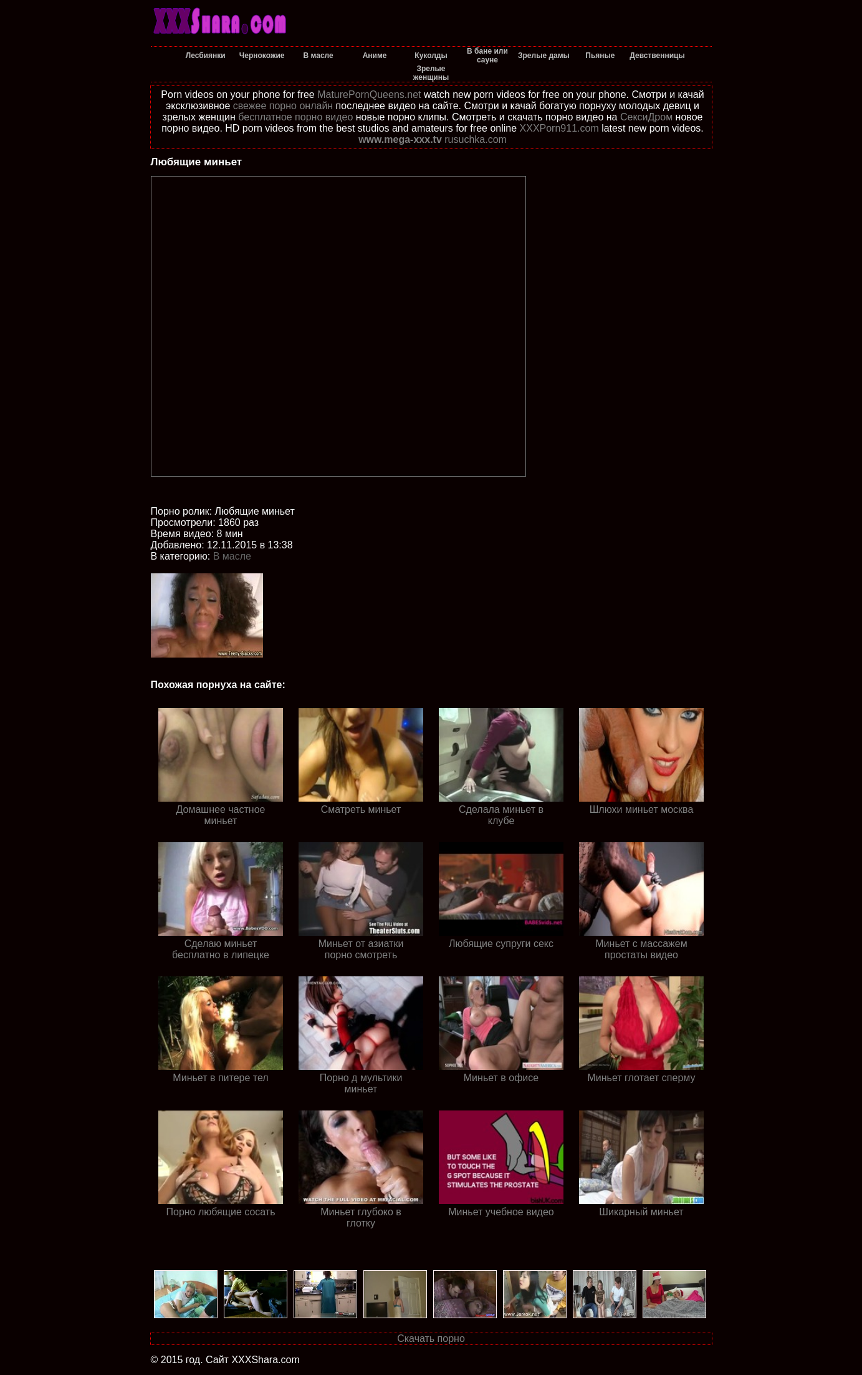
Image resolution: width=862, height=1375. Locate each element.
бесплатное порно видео (295, 117)
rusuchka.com (475, 139)
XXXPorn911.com (559, 128)
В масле (232, 556)
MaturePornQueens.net (369, 94)
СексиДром (646, 117)
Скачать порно (431, 1338)
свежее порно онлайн (283, 105)
